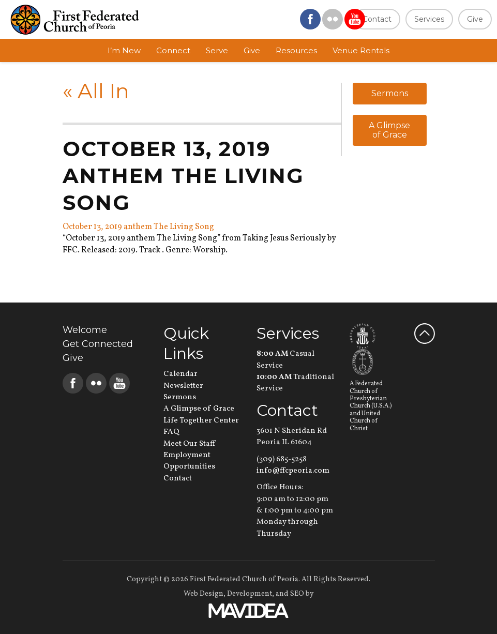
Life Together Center (201, 420)
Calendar (180, 374)
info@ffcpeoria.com (293, 470)
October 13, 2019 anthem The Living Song (138, 227)
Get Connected (98, 344)
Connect (173, 50)
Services (429, 19)
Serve (217, 50)
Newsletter (183, 386)
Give (475, 19)
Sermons (389, 93)
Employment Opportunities (189, 461)
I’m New (124, 50)
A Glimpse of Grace (389, 130)
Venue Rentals (361, 50)
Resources (296, 50)
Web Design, (204, 594)
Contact (377, 19)
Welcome (85, 330)
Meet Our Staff (189, 444)
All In (96, 90)
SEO (297, 594)
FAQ (171, 432)
